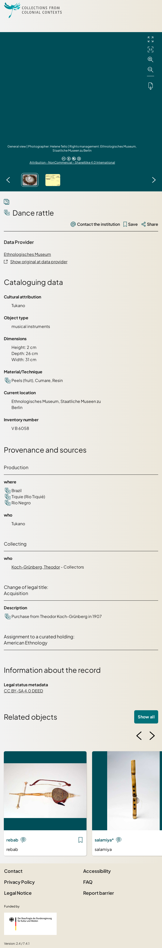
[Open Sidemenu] (152, 10)
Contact (13, 871)
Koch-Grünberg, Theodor (35, 567)
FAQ (88, 882)
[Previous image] (8, 180)
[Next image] (154, 180)
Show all (146, 716)
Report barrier (98, 893)
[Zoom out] (150, 70)
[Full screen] (150, 39)
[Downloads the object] (150, 86)
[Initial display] (150, 49)
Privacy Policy (19, 882)
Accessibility (97, 871)
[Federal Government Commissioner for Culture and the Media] (30, 923)
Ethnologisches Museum (27, 254)
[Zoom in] (150, 60)
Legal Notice (18, 893)
